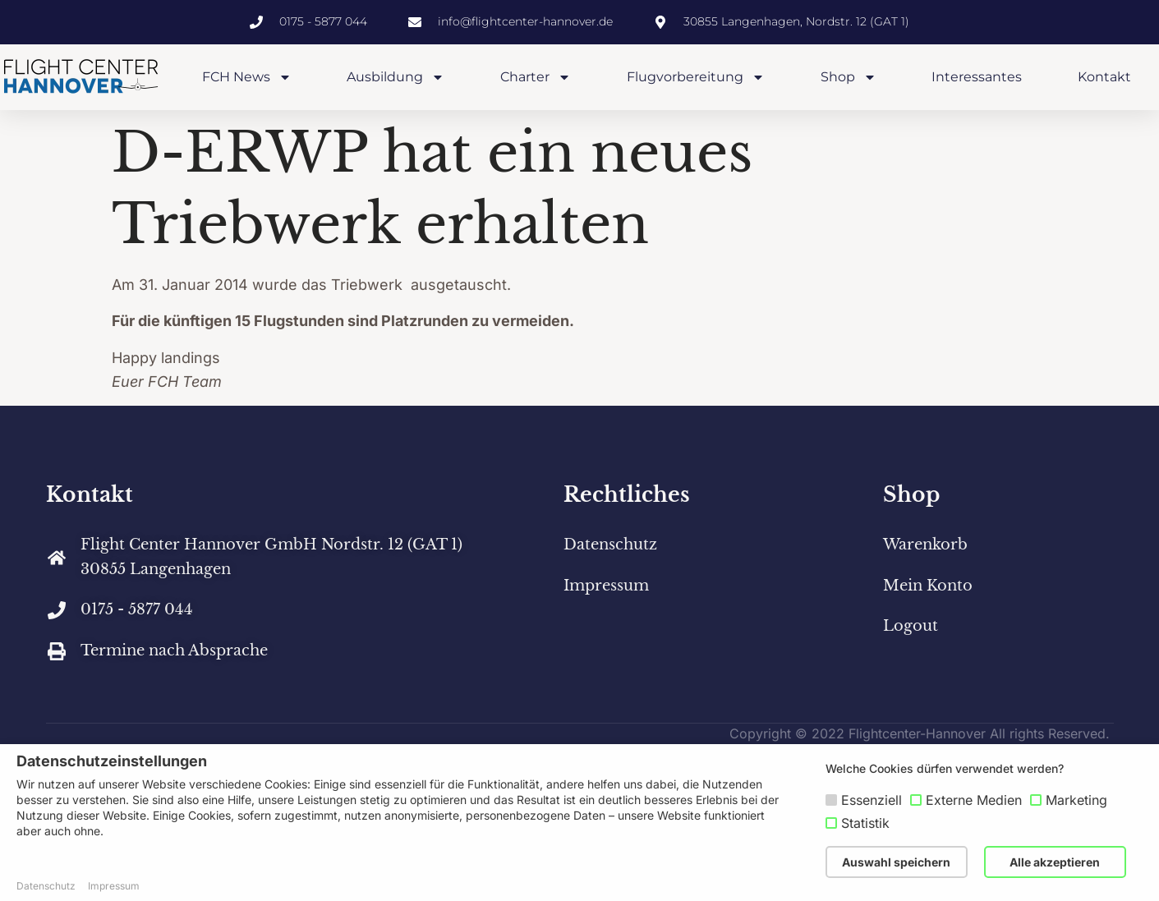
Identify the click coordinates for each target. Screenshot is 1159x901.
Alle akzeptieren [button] (1055, 862)
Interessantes (976, 77)
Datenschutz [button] (46, 886)
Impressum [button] (114, 886)
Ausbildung (395, 77)
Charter (535, 77)
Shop (848, 77)
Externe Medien (974, 800)
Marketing (1076, 800)
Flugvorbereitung (696, 77)
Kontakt (1104, 77)
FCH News (247, 77)
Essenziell (871, 800)
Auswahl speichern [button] (896, 862)
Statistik (865, 823)
